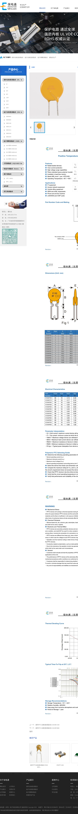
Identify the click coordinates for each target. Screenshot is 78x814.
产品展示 (66, 8)
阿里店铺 (75, 180)
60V (7, 94)
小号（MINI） (10, 178)
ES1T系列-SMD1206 (11, 149)
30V (7, 91)
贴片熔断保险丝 (43, 57)
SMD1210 (8, 126)
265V (7, 104)
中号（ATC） (9, 182)
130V (7, 97)
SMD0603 (8, 116)
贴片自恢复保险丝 (30, 57)
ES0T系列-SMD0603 (11, 145)
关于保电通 (54, 8)
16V (7, 87)
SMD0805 (8, 120)
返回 (31, 731)
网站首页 (42, 8)
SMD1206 (8, 123)
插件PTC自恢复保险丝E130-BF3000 (47, 728)
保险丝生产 (52, 57)
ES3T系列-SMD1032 (11, 155)
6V (7, 84)
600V (7, 107)
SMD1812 (8, 130)
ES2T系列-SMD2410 (11, 152)
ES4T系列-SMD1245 (11, 159)
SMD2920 (8, 136)
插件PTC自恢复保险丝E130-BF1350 (47, 725)
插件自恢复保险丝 (17, 57)
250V (7, 101)
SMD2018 (8, 133)
